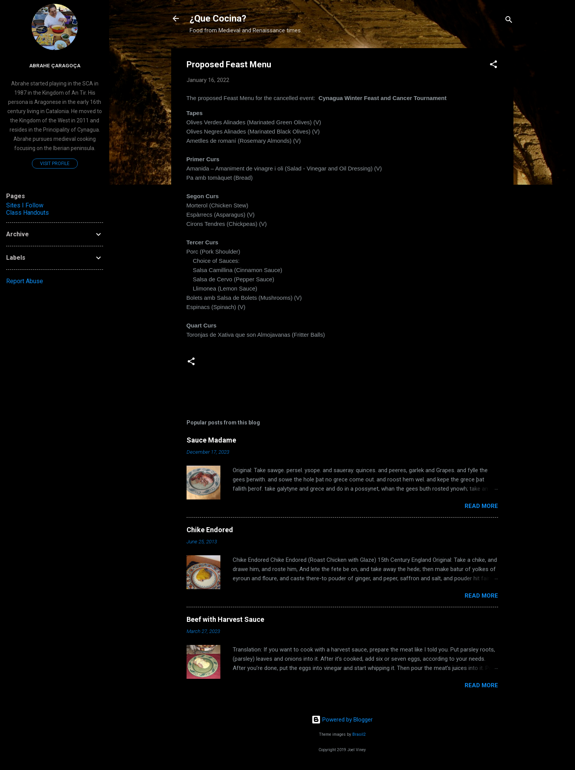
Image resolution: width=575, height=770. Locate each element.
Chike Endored (210, 530)
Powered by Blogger (342, 719)
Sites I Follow (24, 205)
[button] (493, 66)
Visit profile (55, 163)
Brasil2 (359, 734)
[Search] (508, 21)
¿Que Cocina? (218, 18)
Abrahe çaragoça (54, 65)
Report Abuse (24, 281)
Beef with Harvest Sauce (225, 619)
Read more (481, 506)
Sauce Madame (211, 440)
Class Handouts (27, 212)
